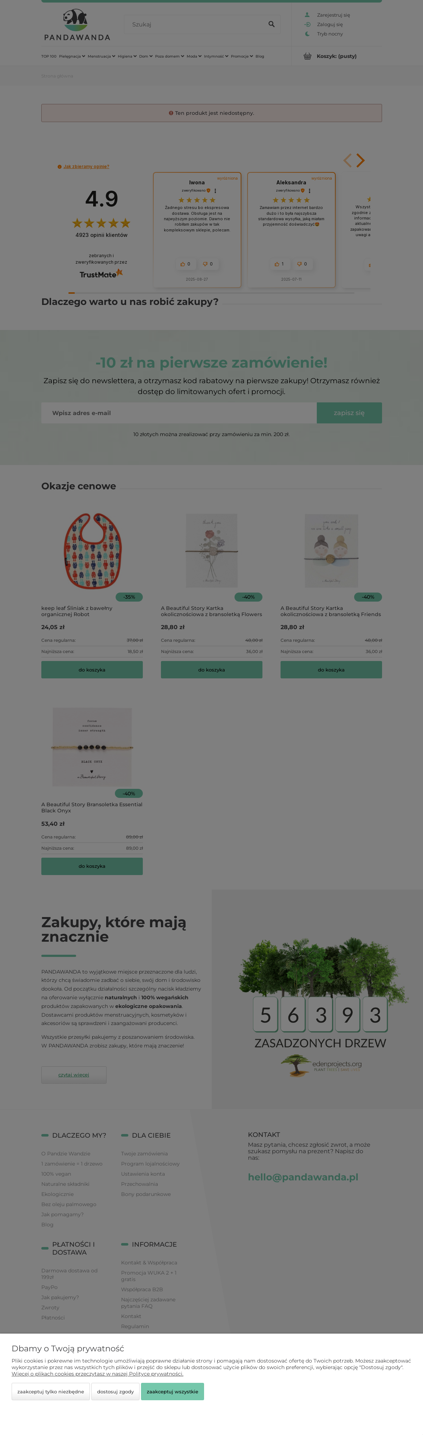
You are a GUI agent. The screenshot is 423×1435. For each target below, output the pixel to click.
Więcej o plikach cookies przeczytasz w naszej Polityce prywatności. (97, 1374)
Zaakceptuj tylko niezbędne (50, 1391)
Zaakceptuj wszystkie (172, 1391)
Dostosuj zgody (115, 1391)
